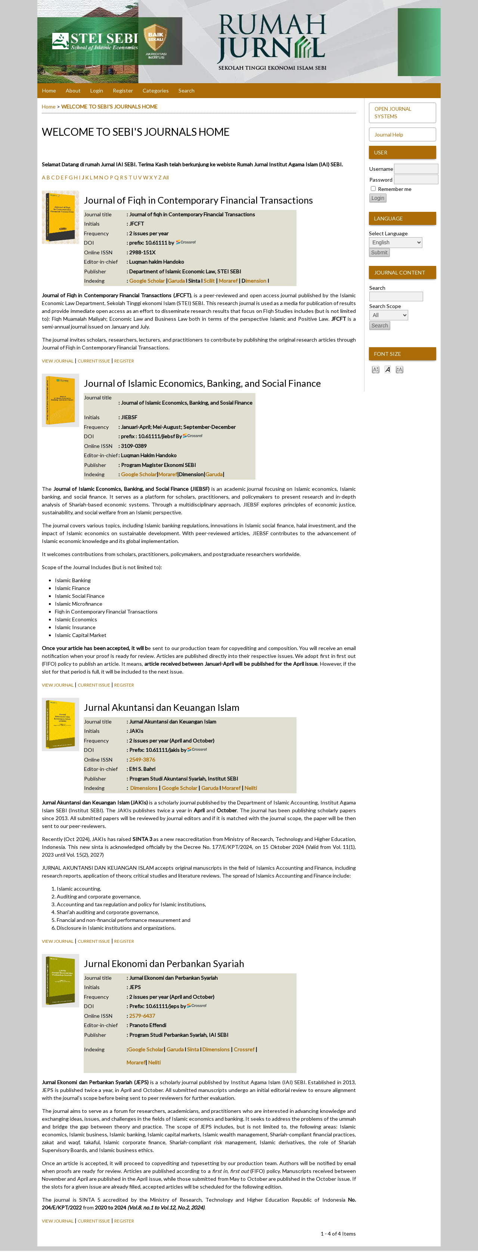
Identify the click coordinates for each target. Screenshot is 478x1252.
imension (255, 280)
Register (123, 90)
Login (96, 90)
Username (381, 169)
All (166, 177)
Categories (156, 90)
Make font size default (387, 369)
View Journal (58, 361)
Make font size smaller (375, 369)
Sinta (193, 1049)
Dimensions (144, 788)
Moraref (229, 280)
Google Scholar (146, 280)
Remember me (395, 189)
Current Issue (94, 361)
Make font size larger (399, 369)
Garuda (177, 280)
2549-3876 (142, 759)
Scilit (209, 280)
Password (380, 179)
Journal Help (389, 134)
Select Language (388, 233)
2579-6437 (142, 1016)
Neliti (251, 788)
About (73, 90)
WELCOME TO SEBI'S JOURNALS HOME (109, 106)
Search (187, 90)
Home (49, 90)
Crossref (244, 1049)
